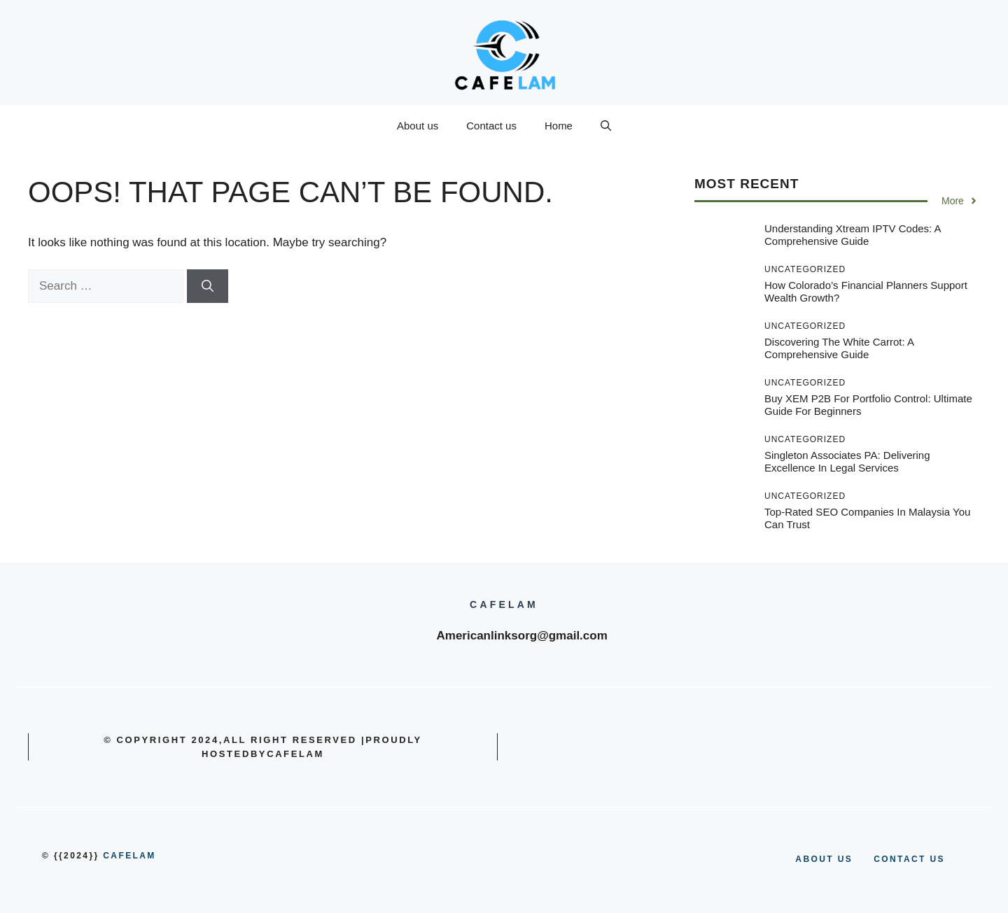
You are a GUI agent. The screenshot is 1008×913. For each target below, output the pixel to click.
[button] (606, 126)
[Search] (207, 286)
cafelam (129, 856)
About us (417, 126)
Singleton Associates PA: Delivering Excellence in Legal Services (847, 461)
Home (559, 126)
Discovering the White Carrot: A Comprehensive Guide (838, 348)
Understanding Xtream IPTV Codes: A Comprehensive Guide (852, 234)
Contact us (491, 126)
